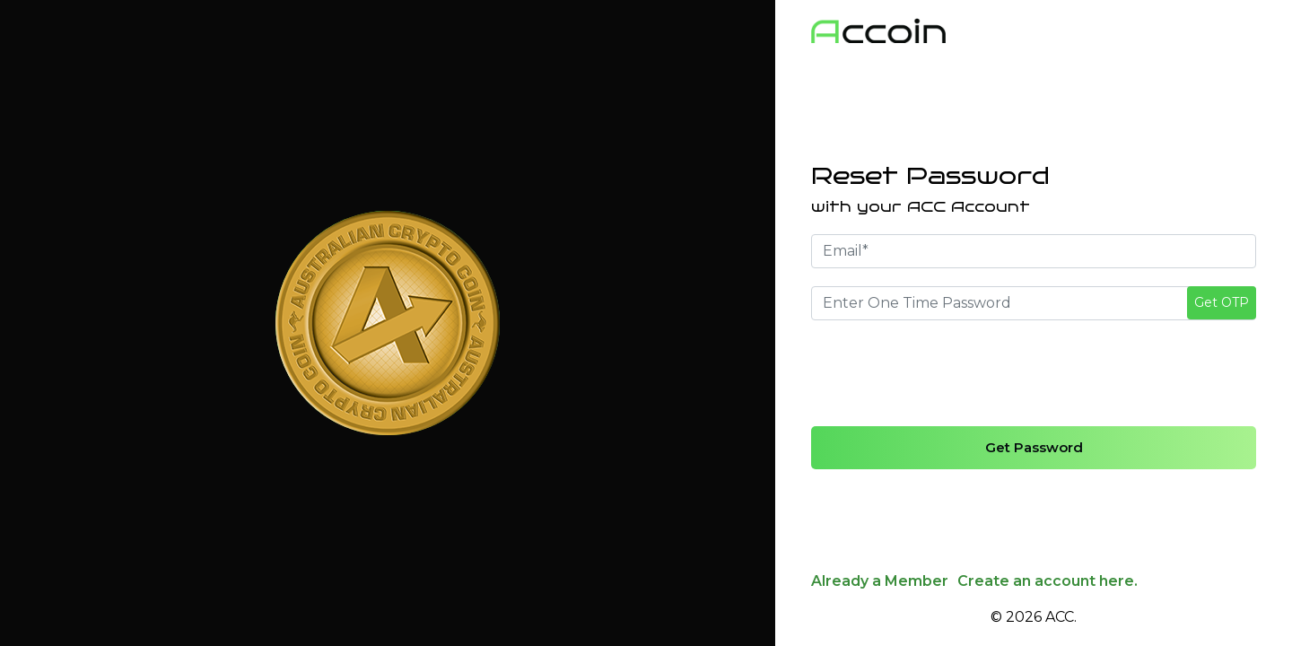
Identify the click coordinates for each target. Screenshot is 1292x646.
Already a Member (879, 580)
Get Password (1034, 447)
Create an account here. (1047, 580)
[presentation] (947, 373)
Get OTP (1221, 302)
